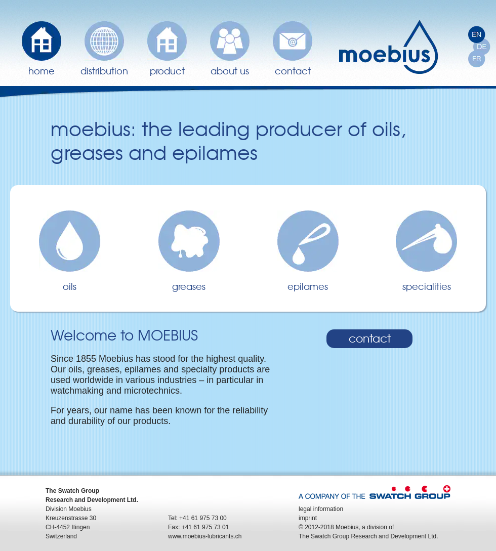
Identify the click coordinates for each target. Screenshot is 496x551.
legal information (321, 509)
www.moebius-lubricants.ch (204, 536)
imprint (308, 518)
